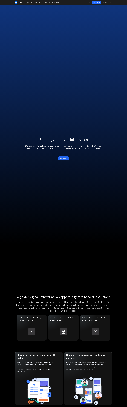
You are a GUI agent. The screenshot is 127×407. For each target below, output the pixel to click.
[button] (27, 2)
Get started (96, 2)
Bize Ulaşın (63, 158)
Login (88, 2)
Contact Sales (106, 2)
